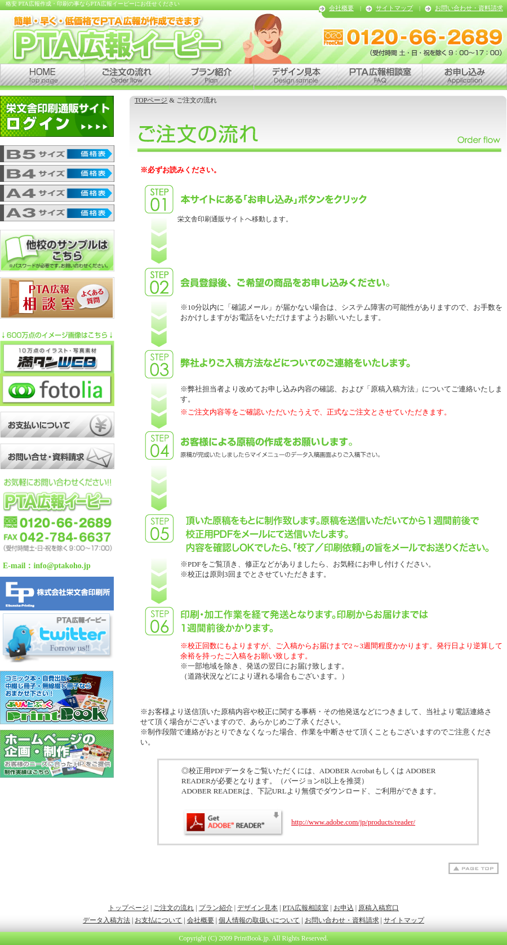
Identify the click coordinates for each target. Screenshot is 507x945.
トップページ (128, 908)
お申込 (343, 908)
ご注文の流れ (173, 908)
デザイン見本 (257, 908)
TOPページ (151, 100)
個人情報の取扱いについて (259, 920)
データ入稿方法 (106, 920)
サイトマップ (394, 8)
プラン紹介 (216, 908)
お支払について (158, 920)
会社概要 (341, 8)
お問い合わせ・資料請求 (469, 8)
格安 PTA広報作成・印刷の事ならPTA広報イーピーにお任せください (93, 4)
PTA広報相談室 (306, 908)
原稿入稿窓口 (378, 908)
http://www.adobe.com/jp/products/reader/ (298, 822)
